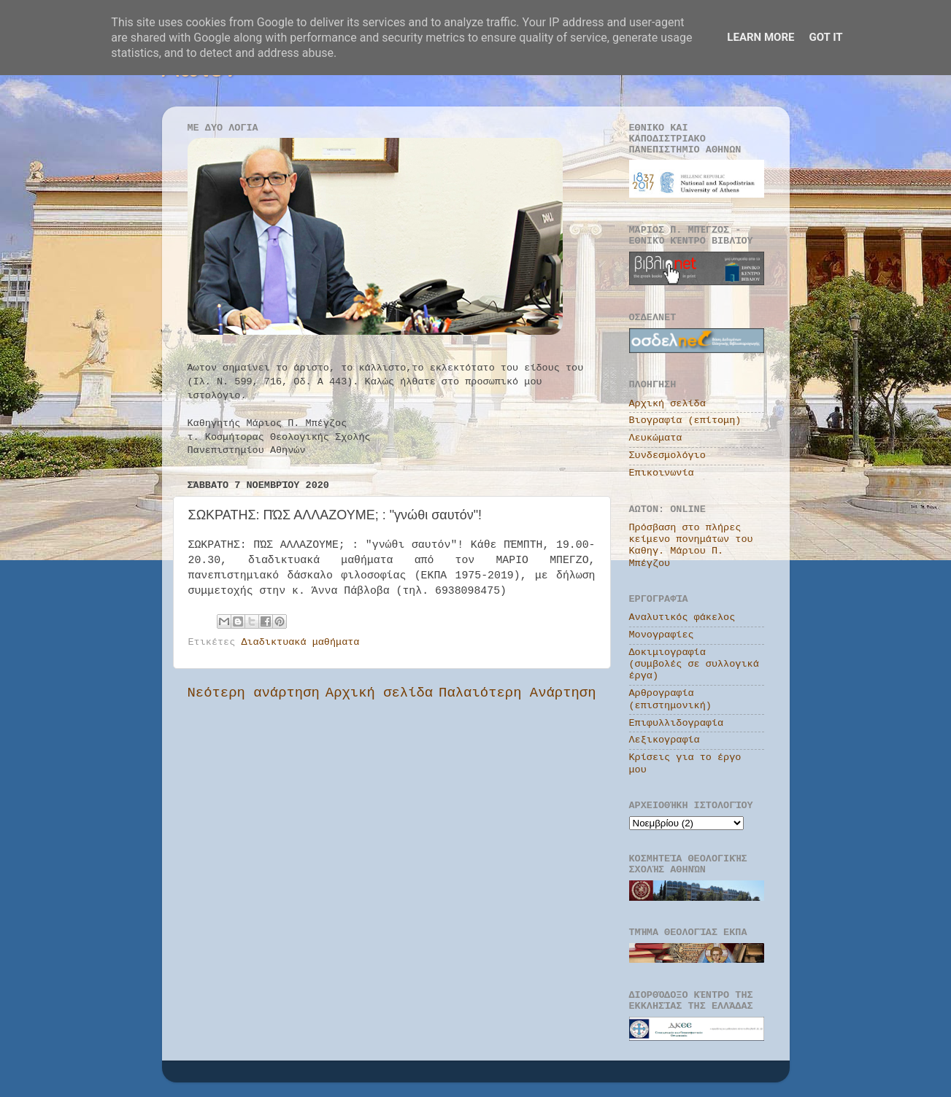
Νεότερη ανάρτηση (254, 693)
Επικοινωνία (661, 473)
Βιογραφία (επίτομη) (685, 420)
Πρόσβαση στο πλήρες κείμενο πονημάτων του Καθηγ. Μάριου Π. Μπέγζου (691, 545)
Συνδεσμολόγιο (667, 455)
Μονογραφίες (661, 634)
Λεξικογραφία (664, 739)
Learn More (760, 37)
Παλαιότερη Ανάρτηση (517, 693)
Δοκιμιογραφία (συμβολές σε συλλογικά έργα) (694, 664)
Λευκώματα (655, 438)
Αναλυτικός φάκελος (682, 617)
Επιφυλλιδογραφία (676, 723)
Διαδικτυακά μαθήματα (300, 642)
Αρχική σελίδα (379, 693)
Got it (825, 37)
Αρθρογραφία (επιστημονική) (670, 699)
